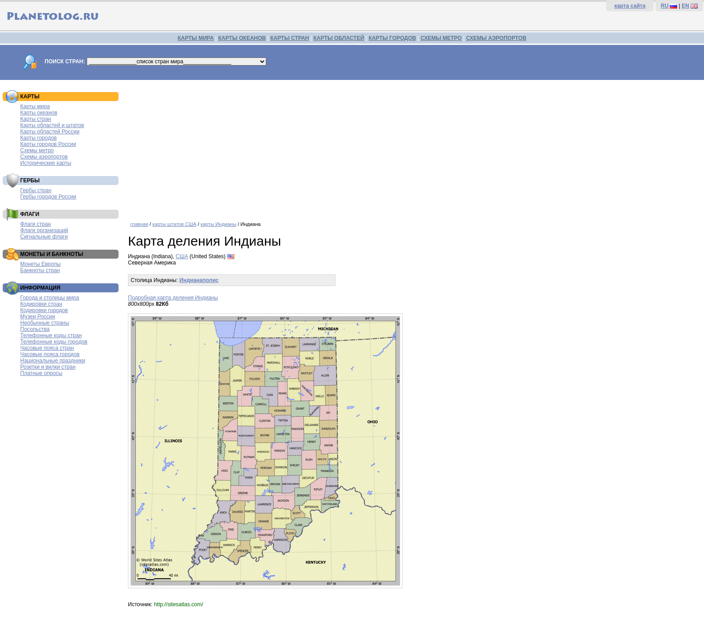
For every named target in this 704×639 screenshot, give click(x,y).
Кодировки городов (44, 310)
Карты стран (35, 119)
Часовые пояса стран (47, 348)
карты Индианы (219, 224)
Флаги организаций (44, 230)
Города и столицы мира (49, 298)
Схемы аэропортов (44, 157)
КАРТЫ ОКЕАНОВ (242, 38)
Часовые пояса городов (49, 354)
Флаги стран (35, 224)
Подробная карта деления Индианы (173, 298)
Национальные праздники (52, 360)
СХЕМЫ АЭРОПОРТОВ (496, 38)
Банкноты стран (40, 270)
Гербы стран (35, 190)
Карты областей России (49, 131)
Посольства (35, 329)
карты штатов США (174, 224)
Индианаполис (199, 280)
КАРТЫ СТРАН (289, 38)
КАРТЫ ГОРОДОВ (392, 38)
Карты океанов (38, 113)
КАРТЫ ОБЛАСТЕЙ (338, 38)
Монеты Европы (40, 264)
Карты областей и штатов (52, 125)
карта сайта (629, 6)
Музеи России (37, 316)
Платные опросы (41, 373)
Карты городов (38, 138)
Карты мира (35, 106)
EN (685, 6)
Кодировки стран (41, 304)
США (182, 256)
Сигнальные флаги (44, 237)
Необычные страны (44, 323)
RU (665, 6)
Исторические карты (45, 163)
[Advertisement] (397, 147)
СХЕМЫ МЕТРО (441, 38)
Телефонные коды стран (51, 335)
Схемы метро (37, 150)
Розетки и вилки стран (47, 367)
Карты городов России (48, 144)
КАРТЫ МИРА (196, 38)
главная (139, 224)
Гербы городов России (48, 197)
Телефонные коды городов (54, 342)
